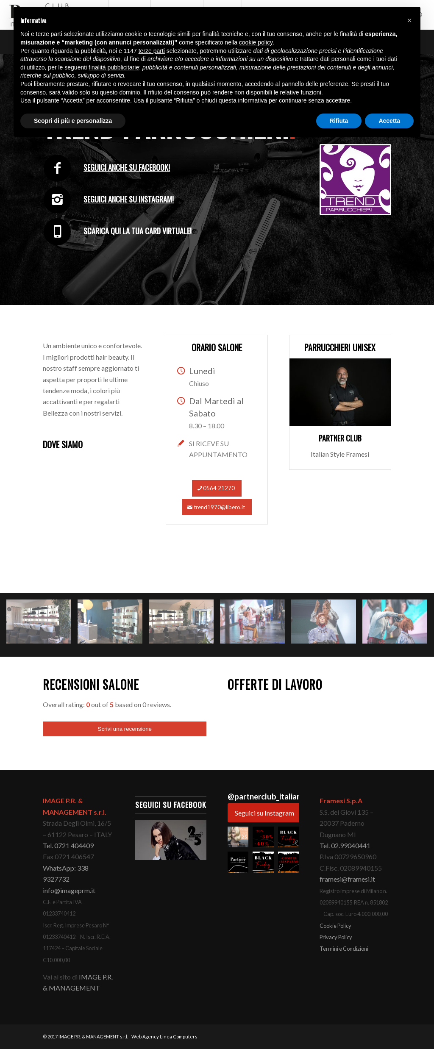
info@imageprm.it (69, 890)
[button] (238, 837)
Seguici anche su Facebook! (126, 167)
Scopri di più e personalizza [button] (73, 120)
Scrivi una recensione (125, 729)
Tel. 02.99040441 (345, 845)
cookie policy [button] (256, 42)
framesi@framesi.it (347, 879)
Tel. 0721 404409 (68, 845)
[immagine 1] (42, 628)
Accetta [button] (389, 120)
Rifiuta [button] (339, 120)
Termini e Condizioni (344, 948)
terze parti (152, 50)
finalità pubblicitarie (114, 67)
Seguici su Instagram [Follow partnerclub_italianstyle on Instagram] (264, 813)
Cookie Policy (335, 925)
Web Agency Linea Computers (164, 1036)
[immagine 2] (113, 628)
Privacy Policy (336, 937)
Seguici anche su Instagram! (128, 199)
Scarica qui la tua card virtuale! (137, 230)
